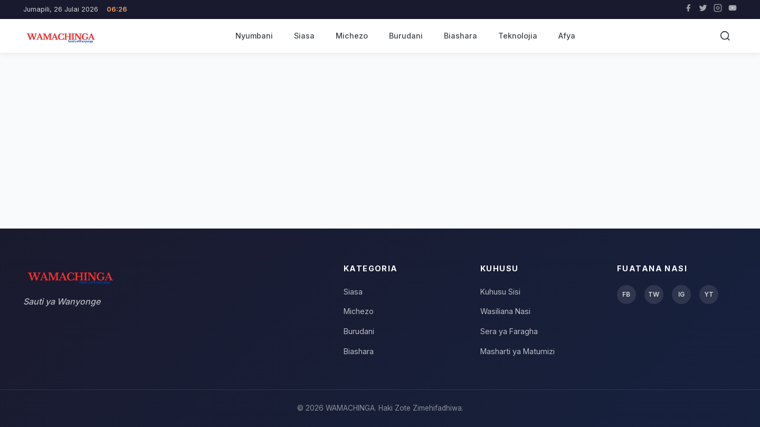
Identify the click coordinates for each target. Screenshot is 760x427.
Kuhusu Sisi (500, 291)
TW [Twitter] (653, 294)
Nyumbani (254, 35)
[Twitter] (703, 9)
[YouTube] (732, 9)
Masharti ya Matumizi (517, 351)
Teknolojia (517, 35)
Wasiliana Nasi (505, 311)
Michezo (352, 35)
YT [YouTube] (709, 294)
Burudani (406, 35)
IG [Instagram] (681, 294)
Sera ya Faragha (509, 331)
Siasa (304, 35)
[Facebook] (688, 9)
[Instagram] (718, 9)
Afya (566, 35)
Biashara (460, 35)
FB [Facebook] (626, 294)
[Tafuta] (725, 36)
